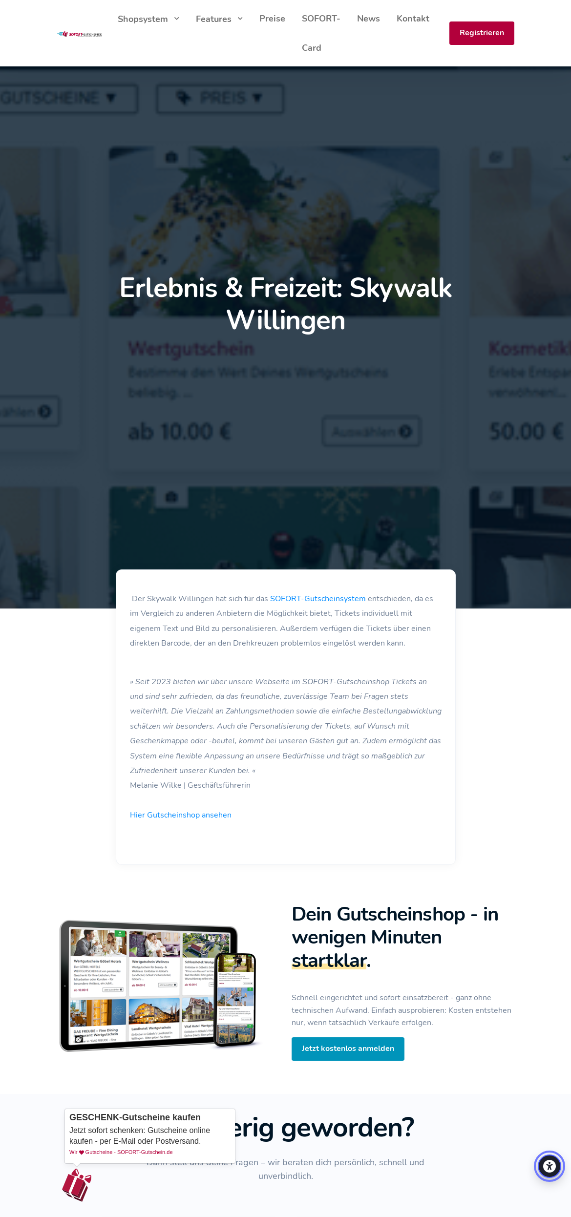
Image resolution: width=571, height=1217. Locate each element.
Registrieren (482, 32)
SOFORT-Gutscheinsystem (318, 598)
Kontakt (413, 18)
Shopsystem (144, 19)
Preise (272, 18)
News (368, 18)
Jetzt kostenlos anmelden (348, 1048)
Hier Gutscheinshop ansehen (181, 815)
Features (215, 19)
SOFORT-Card (321, 33)
